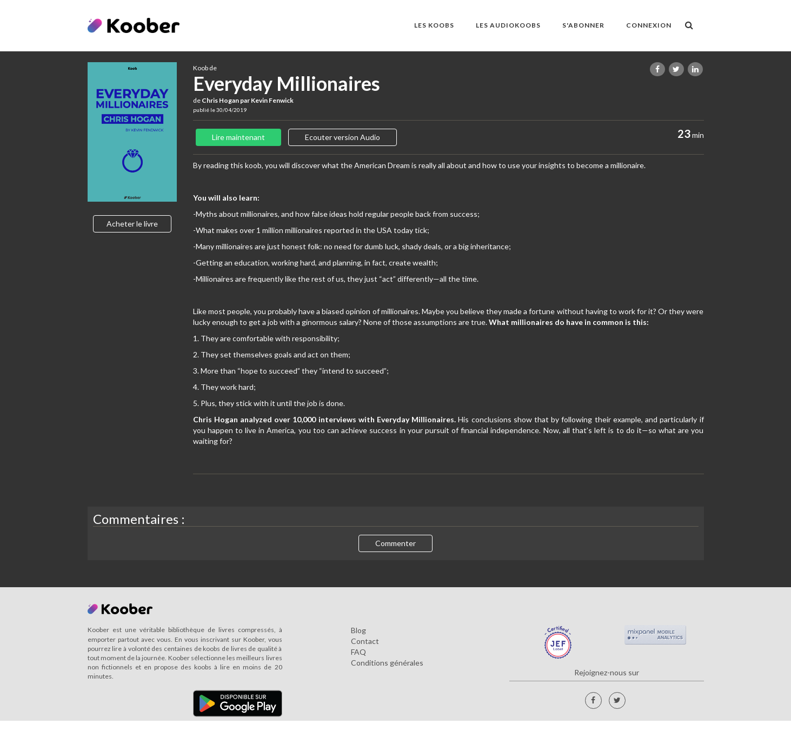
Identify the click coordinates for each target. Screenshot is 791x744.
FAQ (358, 651)
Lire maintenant (238, 137)
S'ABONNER (583, 25)
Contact (365, 641)
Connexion (649, 25)
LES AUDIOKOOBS (508, 25)
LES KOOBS (434, 25)
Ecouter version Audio (342, 137)
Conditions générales (387, 662)
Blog (358, 630)
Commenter (395, 543)
